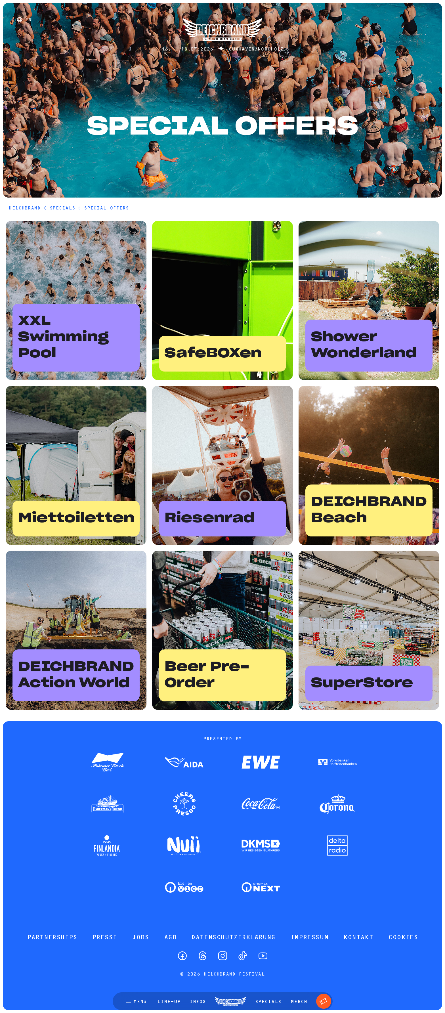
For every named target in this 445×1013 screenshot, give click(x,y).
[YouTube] (263, 955)
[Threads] (202, 955)
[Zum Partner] (107, 762)
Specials (62, 208)
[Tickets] (323, 1001)
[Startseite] (222, 43)
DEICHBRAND (25, 208)
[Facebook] (182, 955)
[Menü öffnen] (136, 1001)
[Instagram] (222, 955)
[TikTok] (242, 955)
